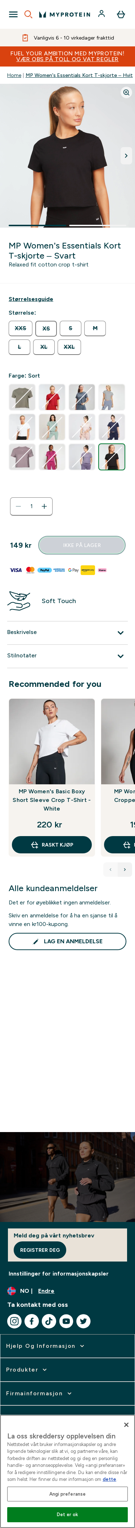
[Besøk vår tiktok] (49, 1321)
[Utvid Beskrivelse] (67, 632)
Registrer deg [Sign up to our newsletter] (40, 1250)
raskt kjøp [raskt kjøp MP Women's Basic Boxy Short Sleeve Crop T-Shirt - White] (52, 844)
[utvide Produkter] (27, 1370)
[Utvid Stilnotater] (67, 656)
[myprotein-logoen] (64, 14)
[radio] (20, 328)
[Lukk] (126, 1425)
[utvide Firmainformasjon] (39, 1393)
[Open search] (28, 14)
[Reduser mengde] (18, 506)
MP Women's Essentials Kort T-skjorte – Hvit (79, 75)
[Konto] (102, 14)
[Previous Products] (110, 869)
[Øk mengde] (44, 506)
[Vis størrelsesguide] (31, 299)
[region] (67, 1471)
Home (14, 75)
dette (109, 1479)
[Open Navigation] (13, 14)
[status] (31, 506)
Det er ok (67, 1514)
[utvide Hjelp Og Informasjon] (46, 1346)
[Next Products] (125, 869)
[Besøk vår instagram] (14, 1321)
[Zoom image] (126, 92)
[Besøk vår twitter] (83, 1321)
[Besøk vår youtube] (66, 1321)
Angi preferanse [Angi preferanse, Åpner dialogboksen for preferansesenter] (67, 1494)
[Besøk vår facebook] (31, 1321)
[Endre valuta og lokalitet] (67, 1291)
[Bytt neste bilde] (126, 155)
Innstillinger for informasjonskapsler (59, 1274)
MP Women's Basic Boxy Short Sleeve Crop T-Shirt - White (52, 800)
